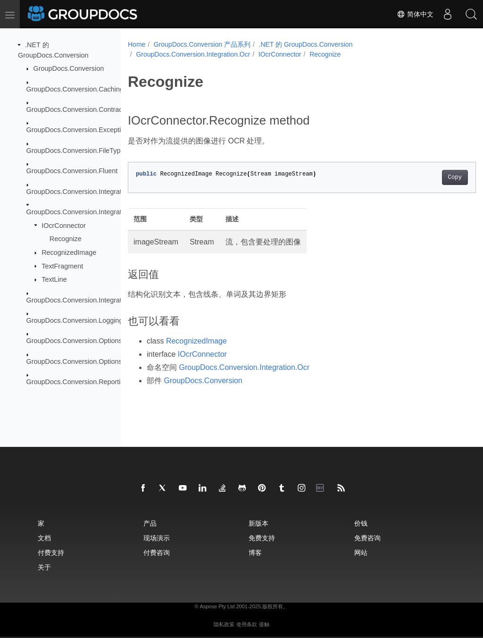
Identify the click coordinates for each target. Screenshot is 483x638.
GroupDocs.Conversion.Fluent (72, 171)
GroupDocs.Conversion (68, 68)
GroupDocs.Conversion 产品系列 (202, 44)
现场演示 (156, 537)
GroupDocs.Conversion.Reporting (77, 382)
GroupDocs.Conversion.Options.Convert (87, 340)
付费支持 (51, 552)
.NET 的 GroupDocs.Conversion (306, 44)
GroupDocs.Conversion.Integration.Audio (88, 191)
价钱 (360, 523)
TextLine (54, 279)
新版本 (258, 523)
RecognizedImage (69, 252)
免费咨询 (367, 537)
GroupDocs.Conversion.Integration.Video (88, 299)
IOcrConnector (64, 225)
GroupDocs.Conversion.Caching (75, 88)
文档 (44, 537)
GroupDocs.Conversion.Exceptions (79, 130)
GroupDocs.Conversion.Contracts (77, 109)
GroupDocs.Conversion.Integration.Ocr (85, 212)
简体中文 (415, 14)
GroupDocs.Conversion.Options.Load (82, 361)
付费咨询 (156, 552)
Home (136, 44)
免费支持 (262, 537)
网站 (360, 552)
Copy (430, 177)
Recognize (66, 239)
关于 (44, 566)
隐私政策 (224, 624)
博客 (255, 552)
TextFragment (62, 265)
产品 (150, 523)
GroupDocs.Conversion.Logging (74, 320)
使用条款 (246, 624)
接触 (264, 624)
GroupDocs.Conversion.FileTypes (77, 150)
